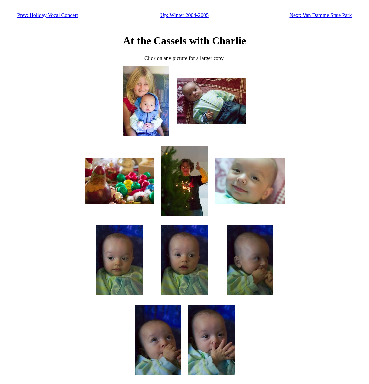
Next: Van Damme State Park (320, 15)
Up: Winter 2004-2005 (184, 15)
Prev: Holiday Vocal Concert (47, 15)
